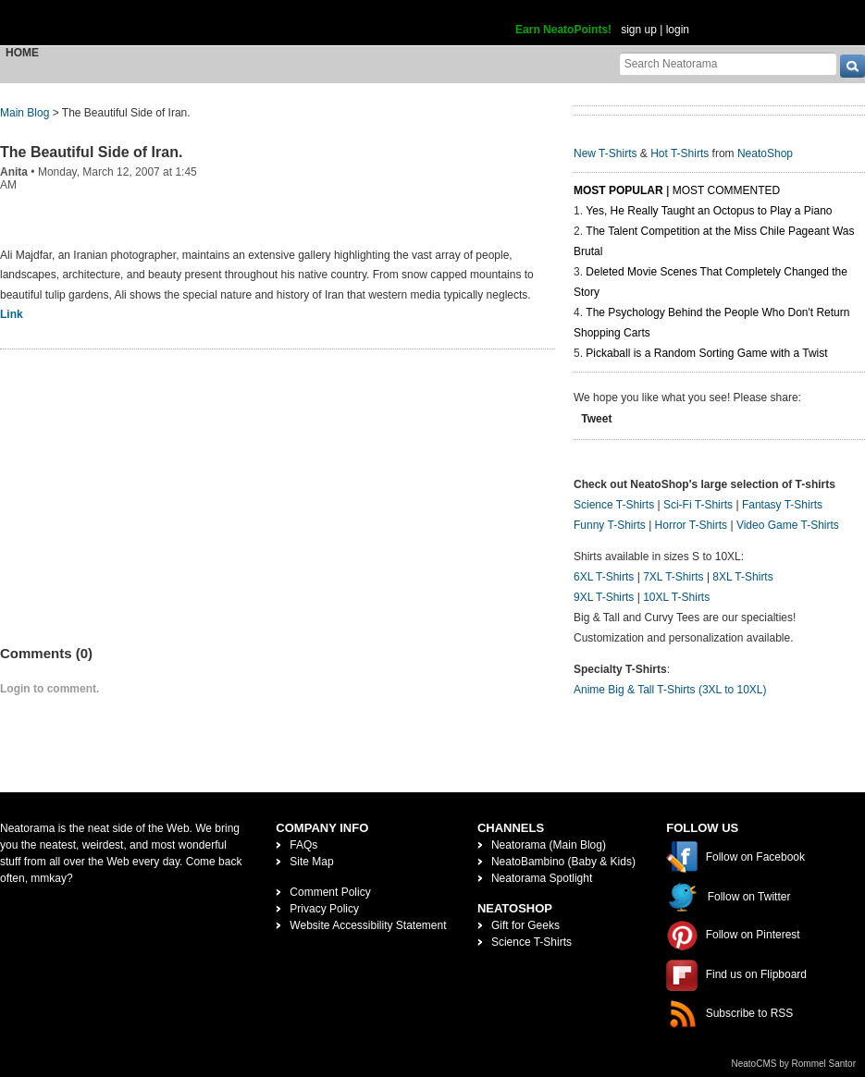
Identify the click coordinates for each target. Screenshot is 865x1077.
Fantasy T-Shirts (782, 504)
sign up (639, 29)
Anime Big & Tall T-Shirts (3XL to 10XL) (670, 689)
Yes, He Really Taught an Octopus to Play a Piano (709, 210)
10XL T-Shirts (676, 597)
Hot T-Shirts (679, 153)
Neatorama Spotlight (541, 878)
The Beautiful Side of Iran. (91, 152)
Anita (14, 171)
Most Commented (726, 190)
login (677, 29)
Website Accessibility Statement (368, 925)
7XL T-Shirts (673, 576)
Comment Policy (330, 892)
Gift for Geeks (525, 925)
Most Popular (618, 190)
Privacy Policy (324, 908)
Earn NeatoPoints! (563, 29)
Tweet (596, 418)
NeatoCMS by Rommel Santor (794, 1064)
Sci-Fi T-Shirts (698, 504)
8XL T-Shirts (742, 576)
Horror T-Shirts (691, 525)
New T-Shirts (605, 153)
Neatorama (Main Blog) (548, 844)
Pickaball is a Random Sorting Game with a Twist (706, 353)
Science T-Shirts (614, 504)
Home (22, 52)
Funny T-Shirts (610, 525)
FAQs (303, 844)
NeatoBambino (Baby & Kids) (563, 861)
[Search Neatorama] (728, 63)
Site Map (311, 861)
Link (11, 314)
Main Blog (24, 112)
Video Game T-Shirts (787, 525)
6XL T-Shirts (604, 576)
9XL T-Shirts (604, 597)
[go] (852, 66)
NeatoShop (765, 153)
